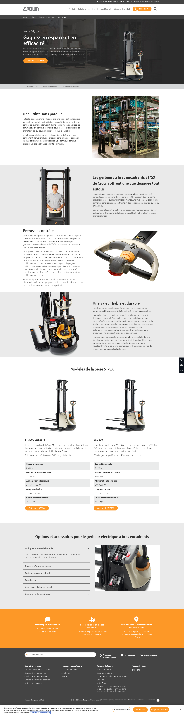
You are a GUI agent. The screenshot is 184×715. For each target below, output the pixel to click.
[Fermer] (180, 709)
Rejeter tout (140, 709)
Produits (72, 9)
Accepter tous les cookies (159, 709)
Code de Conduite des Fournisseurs (112, 676)
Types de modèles (50, 86)
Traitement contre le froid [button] (37, 573)
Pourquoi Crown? (104, 9)
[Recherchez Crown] (60, 654)
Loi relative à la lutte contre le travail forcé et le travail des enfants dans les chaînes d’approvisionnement (112, 689)
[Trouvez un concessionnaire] (181, 360)
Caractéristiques (32, 86)
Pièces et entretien (69, 669)
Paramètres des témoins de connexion (141, 700)
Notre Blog (101, 683)
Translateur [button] (30, 580)
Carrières (100, 679)
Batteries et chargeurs (34, 683)
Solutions (82, 9)
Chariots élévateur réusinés (36, 676)
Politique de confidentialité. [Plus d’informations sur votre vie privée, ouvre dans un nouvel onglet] (40, 712)
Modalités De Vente (120, 700)
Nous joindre (126, 1)
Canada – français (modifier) (150, 1)
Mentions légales (107, 700)
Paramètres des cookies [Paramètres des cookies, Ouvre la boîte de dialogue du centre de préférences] (122, 709)
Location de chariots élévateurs (38, 669)
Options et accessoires (70, 86)
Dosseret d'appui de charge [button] (38, 565)
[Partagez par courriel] (181, 370)
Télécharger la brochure (62, 455)
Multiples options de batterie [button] (39, 548)
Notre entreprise (104, 669)
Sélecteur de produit (122, 9)
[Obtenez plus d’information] (181, 365)
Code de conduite (104, 673)
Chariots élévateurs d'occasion (37, 679)
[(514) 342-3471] (142, 9)
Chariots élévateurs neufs (35, 673)
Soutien (91, 9)
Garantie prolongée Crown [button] (37, 594)
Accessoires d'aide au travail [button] (38, 587)
